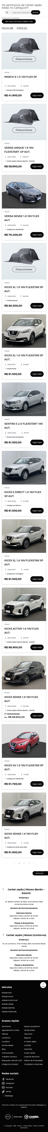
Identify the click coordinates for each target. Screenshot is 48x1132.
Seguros (27, 1038)
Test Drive (28, 1034)
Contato (27, 1045)
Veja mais (37, 95)
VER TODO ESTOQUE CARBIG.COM (19, 21)
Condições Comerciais (33, 1064)
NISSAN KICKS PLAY (10, 1000)
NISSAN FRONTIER (9, 1011)
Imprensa (28, 1049)
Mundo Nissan (7, 1045)
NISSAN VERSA (7, 1004)
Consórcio (6, 1038)
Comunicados (7, 1053)
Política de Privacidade (33, 1060)
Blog (3, 1049)
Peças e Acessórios (32, 1026)
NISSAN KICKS (7, 996)
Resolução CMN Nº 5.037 (12, 1060)
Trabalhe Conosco (9, 1056)
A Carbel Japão (30, 1041)
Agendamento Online (10, 1030)
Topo (43, 985)
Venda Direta (29, 1030)
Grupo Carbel (29, 1053)
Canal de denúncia (31, 1056)
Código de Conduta (10, 1064)
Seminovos (6, 1026)
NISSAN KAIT (7, 993)
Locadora (6, 1041)
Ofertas (5, 1034)
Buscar (35, 12)
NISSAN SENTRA (8, 1008)
